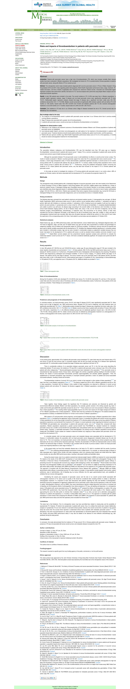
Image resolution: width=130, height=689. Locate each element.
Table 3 (70, 308)
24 (99, 462)
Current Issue (30, 30)
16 (54, 409)
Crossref (42, 568)
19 (94, 423)
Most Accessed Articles (21, 50)
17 (71, 411)
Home (18, 30)
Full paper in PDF (48, 72)
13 (100, 369)
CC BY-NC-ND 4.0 (63, 38)
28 (81, 487)
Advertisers (18, 81)
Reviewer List (18, 61)
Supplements (18, 54)
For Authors (90, 30)
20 (73, 445)
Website (17, 71)
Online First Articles (20, 47)
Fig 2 (89, 313)
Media (16, 79)
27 (98, 468)
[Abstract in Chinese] (46, 142)
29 (83, 491)
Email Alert (18, 88)
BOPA (16, 63)
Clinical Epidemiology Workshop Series (25, 52)
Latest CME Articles (20, 49)
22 (48, 450)
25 (73, 464)
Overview (17, 69)
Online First (60, 30)
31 (112, 509)
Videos (72, 30)
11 (48, 237)
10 (48, 233)
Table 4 (67, 382)
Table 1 (70, 250)
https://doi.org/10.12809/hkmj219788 (49, 35)
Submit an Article (106, 30)
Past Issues (46, 30)
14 (72, 382)
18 (97, 413)
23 (49, 450)
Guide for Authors (19, 60)
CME (80, 30)
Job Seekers (18, 84)
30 (110, 509)
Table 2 (73, 283)
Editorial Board (19, 73)
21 (46, 450)
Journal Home (18, 35)
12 (58, 369)
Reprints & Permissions (21, 90)
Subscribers (18, 82)
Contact (17, 74)
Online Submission (20, 65)
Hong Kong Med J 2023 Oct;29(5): (48, 33)
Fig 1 (59, 310)
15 (79, 407)
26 (82, 464)
